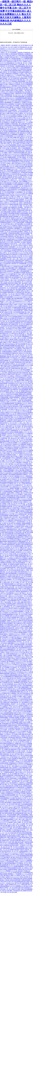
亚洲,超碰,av (25, 87)
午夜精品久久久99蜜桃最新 (19, 444)
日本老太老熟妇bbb (17, 421)
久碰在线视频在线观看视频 (15, 474)
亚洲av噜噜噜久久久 (5, 599)
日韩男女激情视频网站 (23, 725)
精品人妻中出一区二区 (6, 72)
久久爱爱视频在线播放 (13, 799)
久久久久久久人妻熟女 (16, 401)
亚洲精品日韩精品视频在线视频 (14, 262)
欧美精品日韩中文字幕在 (15, 631)
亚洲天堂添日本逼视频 (12, 394)
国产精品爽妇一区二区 (8, 166)
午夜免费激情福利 (27, 406)
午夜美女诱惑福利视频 (7, 495)
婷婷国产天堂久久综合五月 (16, 415)
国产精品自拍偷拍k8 (25, 230)
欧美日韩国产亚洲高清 (12, 325)
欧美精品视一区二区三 (12, 506)
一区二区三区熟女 (19, 587)
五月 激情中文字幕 (9, 590)
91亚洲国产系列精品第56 (15, 362)
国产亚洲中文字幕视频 (9, 552)
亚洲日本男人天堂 (28, 254)
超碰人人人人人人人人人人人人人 (13, 265)
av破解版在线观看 (22, 535)
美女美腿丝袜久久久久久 (20, 403)
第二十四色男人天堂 (23, 757)
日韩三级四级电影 (12, 189)
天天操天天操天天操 (13, 574)
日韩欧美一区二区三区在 (6, 424)
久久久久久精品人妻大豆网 (7, 427)
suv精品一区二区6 (19, 582)
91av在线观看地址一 (13, 110)
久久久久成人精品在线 (17, 871)
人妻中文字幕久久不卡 (20, 772)
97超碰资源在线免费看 (18, 152)
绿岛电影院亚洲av (24, 111)
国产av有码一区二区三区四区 (11, 143)
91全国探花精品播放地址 (21, 606)
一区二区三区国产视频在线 (26, 760)
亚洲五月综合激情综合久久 (24, 101)
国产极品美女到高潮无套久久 (11, 629)
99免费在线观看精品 (7, 351)
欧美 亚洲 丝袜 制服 (7, 96)
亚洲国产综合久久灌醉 (24, 722)
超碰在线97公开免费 (25, 133)
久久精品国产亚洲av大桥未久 (22, 75)
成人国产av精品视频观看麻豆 (24, 685)
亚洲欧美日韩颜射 (27, 471)
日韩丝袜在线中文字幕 (20, 520)
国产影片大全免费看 (10, 269)
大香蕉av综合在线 (19, 166)
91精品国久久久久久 (19, 476)
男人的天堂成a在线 (9, 260)
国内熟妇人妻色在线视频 (22, 544)
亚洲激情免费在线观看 (18, 365)
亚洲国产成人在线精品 (6, 421)
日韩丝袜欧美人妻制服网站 (13, 228)
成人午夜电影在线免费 (14, 58)
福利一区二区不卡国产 (25, 383)
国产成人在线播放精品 (7, 240)
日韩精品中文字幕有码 (14, 84)
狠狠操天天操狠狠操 (9, 650)
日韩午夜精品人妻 (18, 281)
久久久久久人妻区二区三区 (23, 117)
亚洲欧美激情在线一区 (22, 497)
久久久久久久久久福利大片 (21, 297)
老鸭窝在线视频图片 (18, 611)
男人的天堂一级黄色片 (27, 625)
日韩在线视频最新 (18, 451)
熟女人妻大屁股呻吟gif (27, 322)
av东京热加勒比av (23, 436)
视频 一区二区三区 (27, 64)
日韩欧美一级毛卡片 (18, 351)
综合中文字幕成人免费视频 (19, 327)
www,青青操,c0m (10, 558)
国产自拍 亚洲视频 (20, 344)
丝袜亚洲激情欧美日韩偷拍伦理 (10, 353)
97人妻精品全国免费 (20, 167)
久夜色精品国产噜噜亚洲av (14, 737)
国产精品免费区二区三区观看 (22, 224)
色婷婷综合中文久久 (21, 663)
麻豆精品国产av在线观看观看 (18, 287)
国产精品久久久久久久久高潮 (7, 114)
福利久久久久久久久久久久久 (12, 154)
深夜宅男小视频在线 (7, 177)
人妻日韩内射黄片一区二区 (23, 521)
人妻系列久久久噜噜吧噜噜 (26, 782)
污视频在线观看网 (26, 523)
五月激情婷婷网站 (8, 136)
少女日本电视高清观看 (18, 312)
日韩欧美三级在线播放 (27, 397)
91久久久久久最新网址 (25, 429)
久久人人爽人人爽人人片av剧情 (18, 338)
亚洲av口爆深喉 (9, 107)
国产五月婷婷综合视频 (27, 755)
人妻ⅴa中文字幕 (16, 707)
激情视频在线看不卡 (15, 275)
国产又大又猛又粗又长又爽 (13, 333)
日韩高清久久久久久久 (24, 448)
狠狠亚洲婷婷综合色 (11, 529)
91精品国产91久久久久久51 (26, 404)
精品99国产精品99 (19, 345)
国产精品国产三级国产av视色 (16, 284)
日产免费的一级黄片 (7, 152)
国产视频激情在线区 (17, 676)
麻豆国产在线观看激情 (27, 568)
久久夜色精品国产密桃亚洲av (16, 54)
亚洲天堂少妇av (10, 382)
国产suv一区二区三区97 (11, 423)
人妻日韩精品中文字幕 (11, 328)
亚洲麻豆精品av (4, 256)
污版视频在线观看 (17, 491)
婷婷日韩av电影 (6, 266)
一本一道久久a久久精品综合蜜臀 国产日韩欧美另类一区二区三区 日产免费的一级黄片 (16, 198)
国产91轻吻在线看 (21, 745)
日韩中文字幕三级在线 (9, 146)
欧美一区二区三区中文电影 (10, 571)
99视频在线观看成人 (14, 515)
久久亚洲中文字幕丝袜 (20, 107)
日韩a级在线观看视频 (7, 614)
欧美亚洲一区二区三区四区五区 (15, 433)
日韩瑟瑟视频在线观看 (7, 290)
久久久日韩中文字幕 (9, 377)
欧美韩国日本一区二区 (20, 277)
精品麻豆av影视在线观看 (18, 81)
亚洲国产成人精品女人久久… (18, 122)
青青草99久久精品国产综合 (20, 359)
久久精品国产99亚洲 (11, 420)
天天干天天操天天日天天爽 (18, 164)
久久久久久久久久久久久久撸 (14, 581)
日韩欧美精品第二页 (15, 385)
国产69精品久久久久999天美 (19, 766)
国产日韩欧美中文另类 (13, 133)
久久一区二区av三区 (7, 69)
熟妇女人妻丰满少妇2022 (26, 160)
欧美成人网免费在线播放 (16, 432)
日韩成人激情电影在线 (19, 784)
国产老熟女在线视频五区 (6, 500)
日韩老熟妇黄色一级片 (10, 331)
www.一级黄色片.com (7, 199)
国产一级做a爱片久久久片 (16, 342)
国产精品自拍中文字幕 (13, 79)
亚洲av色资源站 (6, 90)
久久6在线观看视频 (9, 861)
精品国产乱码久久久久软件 (24, 420)
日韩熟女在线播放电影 (7, 775)
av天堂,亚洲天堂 (6, 218)
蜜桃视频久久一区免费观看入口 (16, 874)
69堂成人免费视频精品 (23, 336)
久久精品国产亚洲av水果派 (21, 526)
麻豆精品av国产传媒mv (20, 219)
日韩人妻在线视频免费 (7, 533)
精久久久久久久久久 (8, 632)
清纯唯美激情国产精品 (21, 813)
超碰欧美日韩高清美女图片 (7, 407)
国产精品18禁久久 (10, 224)
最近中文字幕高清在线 (18, 787)
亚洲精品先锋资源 (12, 725)
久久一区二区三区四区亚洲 (9, 833)
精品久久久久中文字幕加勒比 (25, 412)
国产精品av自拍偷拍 (27, 426)
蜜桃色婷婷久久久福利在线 (10, 174)
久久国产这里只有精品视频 (7, 751)
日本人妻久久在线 (4, 485)
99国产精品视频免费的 (17, 298)
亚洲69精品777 (15, 699)
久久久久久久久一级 (11, 410)
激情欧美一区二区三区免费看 (9, 773)
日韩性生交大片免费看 (23, 183)
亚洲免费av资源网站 (16, 212)
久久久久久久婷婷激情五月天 (13, 172)
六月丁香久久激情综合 (20, 126)
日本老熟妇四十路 (21, 858)
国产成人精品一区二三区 (6, 784)
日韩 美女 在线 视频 (19, 335)
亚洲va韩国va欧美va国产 (6, 731)
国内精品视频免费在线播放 (15, 70)
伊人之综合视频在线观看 (11, 843)
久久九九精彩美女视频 (9, 647)
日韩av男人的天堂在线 (12, 356)
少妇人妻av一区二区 (20, 427)
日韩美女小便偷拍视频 (27, 357)
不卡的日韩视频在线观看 (26, 57)
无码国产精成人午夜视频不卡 (19, 508)
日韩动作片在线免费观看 (15, 92)
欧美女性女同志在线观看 (6, 687)
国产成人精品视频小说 (22, 331)
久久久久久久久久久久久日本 (22, 303)
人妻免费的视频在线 (20, 66)
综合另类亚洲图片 (10, 268)
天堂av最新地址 (18, 348)
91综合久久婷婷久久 (23, 245)
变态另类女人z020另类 (12, 779)
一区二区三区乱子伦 (14, 205)
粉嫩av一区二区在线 (7, 461)
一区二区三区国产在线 (21, 669)
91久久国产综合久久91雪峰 (21, 464)
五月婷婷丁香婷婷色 (26, 242)
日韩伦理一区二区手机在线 (7, 66)
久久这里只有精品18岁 (21, 834)
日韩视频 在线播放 (9, 526)
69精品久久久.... (11, 75)
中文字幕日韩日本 (22, 85)
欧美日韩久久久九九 (15, 76)
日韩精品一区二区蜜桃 (27, 634)
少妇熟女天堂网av (19, 628)
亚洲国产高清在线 (7, 227)
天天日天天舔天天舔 (18, 435)
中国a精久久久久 (27, 430)
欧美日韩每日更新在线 (9, 167)
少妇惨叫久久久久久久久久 (10, 139)
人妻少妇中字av (24, 187)
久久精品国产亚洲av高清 (14, 728)
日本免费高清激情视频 (18, 96)
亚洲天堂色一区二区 (5, 287)
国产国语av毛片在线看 (19, 495)
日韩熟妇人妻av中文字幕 (21, 492)
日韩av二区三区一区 (15, 391)
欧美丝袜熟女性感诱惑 (17, 231)
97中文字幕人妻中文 (24, 652)
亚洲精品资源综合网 (13, 372)
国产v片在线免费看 (25, 872)
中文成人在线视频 (22, 679)
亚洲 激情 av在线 (4, 362)
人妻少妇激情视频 (21, 269)
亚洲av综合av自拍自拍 (25, 799)
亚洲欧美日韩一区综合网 (8, 840)
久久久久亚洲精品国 (22, 442)
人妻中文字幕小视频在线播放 (21, 687)
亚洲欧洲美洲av (4, 324)
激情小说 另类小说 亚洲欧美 (17, 615)
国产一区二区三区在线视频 (12, 477)
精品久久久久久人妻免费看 (10, 85)
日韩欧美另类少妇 (8, 277)
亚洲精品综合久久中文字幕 (7, 514)
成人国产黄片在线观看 (15, 523)
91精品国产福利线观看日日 (22, 591)
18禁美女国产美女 (10, 392)
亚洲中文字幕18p (25, 385)
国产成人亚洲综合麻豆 (11, 778)
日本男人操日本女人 (16, 374)
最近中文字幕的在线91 (22, 447)
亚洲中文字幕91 (17, 713)
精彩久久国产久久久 (21, 617)
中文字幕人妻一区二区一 (21, 63)
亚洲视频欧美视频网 (9, 345)
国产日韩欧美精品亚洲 (25, 123)
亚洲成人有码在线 (23, 204)
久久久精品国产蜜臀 (18, 380)
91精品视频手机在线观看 (24, 379)
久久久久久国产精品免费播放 (22, 369)
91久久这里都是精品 (9, 151)
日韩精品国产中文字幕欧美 (7, 690)
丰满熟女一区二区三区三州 (26, 113)
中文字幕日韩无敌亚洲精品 (9, 863)
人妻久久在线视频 (4, 389)
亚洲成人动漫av (14, 113)
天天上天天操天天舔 (24, 110)
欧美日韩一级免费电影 (14, 682)
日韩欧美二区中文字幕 (9, 700)
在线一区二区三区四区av (11, 128)
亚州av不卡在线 (7, 842)
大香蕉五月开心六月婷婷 (11, 436)
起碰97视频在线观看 (9, 588)
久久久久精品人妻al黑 (13, 670)
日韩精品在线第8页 (9, 772)
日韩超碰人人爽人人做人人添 (11, 280)
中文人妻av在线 (13, 178)
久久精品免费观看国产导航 (24, 559)
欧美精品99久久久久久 (21, 301)
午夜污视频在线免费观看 (6, 819)
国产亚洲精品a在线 (5, 550)
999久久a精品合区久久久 (15, 486)
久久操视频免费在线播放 (14, 691)
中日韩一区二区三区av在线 (10, 892)
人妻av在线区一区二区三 (10, 602)
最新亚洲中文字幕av (16, 749)
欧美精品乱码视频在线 (14, 322)
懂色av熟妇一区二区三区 (8, 834)
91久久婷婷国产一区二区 (26, 488)
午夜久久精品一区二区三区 (10, 453)
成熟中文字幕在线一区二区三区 (11, 175)
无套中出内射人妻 (17, 468)
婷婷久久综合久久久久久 (22, 366)
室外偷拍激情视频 (23, 221)
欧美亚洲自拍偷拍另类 (6, 254)
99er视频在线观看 (16, 307)
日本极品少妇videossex (7, 335)
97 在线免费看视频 (26, 148)
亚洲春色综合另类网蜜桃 (11, 221)
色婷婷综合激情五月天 (23, 828)
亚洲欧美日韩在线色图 (20, 171)
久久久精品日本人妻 (10, 597)
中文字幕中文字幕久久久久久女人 (16, 409)
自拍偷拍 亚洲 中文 (7, 479)
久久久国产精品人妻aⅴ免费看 (11, 105)
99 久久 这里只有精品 (5, 251)
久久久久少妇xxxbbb (18, 330)
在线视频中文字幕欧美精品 (11, 123)
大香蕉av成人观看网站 (18, 716)
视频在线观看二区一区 (24, 541)
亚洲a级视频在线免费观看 (20, 309)
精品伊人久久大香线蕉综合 (26, 738)
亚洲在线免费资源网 (15, 880)
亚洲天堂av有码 (13, 379)
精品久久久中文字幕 (18, 424)
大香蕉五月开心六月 (11, 679)
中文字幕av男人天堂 (17, 251)
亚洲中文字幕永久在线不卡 (7, 418)
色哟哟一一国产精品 (24, 90)
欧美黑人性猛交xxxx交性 (14, 445)
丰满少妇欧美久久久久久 (19, 461)
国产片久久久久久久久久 (17, 371)
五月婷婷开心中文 (15, 626)
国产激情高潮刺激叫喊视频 (12, 160)
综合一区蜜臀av (16, 489)
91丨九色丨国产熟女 (8, 464)
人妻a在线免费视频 (11, 814)
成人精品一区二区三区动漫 (20, 614)
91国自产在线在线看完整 (18, 142)
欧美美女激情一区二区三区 (12, 429)
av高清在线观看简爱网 (21, 392)
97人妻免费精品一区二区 (21, 192)
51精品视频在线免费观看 (17, 577)
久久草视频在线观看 (7, 491)
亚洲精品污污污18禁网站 (22, 540)
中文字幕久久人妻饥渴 (9, 663)
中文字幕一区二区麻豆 (14, 196)
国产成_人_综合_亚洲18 (19, 243)
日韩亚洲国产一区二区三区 (16, 246)
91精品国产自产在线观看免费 (18, 263)
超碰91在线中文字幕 (5, 161)
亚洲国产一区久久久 (7, 435)
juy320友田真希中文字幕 (10, 764)
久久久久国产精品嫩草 (25, 711)
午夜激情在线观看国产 (14, 397)
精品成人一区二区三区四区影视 (23, 796)
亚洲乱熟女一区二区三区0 (10, 245)
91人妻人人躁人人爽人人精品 (15, 259)
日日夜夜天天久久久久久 (23, 453)
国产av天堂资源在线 (5, 263)
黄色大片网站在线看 (14, 831)
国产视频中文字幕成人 (26, 717)
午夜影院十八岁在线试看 (25, 843)
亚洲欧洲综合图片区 (20, 840)
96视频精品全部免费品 (6, 562)
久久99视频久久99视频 (6, 635)
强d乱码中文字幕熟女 (5, 489)
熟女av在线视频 (8, 716)
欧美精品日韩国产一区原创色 (17, 845)
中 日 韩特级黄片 (23, 356)
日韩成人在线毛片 (12, 210)
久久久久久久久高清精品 (16, 494)
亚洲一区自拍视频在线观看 (25, 804)
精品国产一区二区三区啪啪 (18, 704)
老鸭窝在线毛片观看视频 (11, 73)
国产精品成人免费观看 (27, 664)
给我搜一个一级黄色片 (18, 454)
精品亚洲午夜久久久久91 (11, 313)
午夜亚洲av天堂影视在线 (23, 52)
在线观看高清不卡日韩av (12, 271)
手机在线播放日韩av (8, 348)
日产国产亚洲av (7, 307)
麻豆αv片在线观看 (13, 473)
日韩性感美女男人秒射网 (11, 786)
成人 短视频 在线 (16, 743)
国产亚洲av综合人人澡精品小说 (19, 735)
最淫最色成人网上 (12, 697)
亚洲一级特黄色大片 (17, 729)
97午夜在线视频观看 (17, 184)
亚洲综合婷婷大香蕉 (22, 210)
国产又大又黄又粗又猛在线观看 (18, 465)
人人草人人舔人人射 (9, 301)
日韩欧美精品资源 (25, 154)
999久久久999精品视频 (20, 740)
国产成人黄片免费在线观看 (26, 82)
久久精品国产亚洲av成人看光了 (11, 57)
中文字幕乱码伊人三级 (16, 278)
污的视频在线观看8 (5, 502)
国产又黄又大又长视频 (16, 550)
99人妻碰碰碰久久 (16, 102)
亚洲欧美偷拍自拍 (4, 748)
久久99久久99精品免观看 (17, 222)
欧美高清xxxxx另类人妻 (26, 280)
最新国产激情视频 (13, 216)
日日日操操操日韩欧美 (20, 418)
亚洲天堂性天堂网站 (13, 283)
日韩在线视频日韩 (26, 70)
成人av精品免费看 (8, 171)
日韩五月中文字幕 (23, 353)
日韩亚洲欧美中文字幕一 (16, 770)
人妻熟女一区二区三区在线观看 (8, 52)
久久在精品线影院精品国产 (9, 567)
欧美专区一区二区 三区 (12, 851)
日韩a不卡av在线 (4, 473)
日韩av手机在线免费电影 (18, 562)
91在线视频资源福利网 (21, 98)
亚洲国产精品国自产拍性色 (9, 257)
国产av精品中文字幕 (7, 312)
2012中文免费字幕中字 (11, 274)
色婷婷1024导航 (4, 58)
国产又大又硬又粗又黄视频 (10, 442)
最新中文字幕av (4, 84)
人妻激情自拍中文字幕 (20, 93)
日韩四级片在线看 (4, 720)
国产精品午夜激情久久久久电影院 (17, 158)
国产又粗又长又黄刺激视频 (15, 99)
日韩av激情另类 (6, 363)
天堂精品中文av (16, 664)
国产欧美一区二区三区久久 (12, 547)
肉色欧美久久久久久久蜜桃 (15, 306)
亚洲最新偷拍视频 (26, 500)
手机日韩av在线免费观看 (25, 574)
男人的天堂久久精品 (14, 864)
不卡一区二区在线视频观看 (11, 722)
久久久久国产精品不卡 (20, 136)
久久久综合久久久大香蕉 (11, 82)
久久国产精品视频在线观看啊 (24, 688)
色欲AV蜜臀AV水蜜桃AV (15, 811)
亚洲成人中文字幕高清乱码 (20, 69)
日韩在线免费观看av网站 (26, 360)
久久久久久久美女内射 (27, 499)
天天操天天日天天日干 (21, 195)
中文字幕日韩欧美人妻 (6, 857)
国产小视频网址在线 (20, 268)
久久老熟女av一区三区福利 (11, 734)
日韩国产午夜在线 (8, 339)
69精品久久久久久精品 (11, 412)
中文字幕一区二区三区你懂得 (7, 321)
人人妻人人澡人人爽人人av (25, 423)
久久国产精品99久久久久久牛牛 (12, 708)
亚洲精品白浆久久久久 (14, 884)
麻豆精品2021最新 (8, 875)
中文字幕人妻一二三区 (23, 503)
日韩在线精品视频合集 (7, 714)
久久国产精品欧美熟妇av (23, 837)
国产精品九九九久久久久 (20, 382)
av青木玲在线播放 (25, 708)
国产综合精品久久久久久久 (7, 666)
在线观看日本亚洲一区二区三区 (8, 413)
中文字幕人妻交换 (28, 253)
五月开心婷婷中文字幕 (13, 215)
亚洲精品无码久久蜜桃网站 (7, 104)
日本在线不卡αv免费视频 (8, 511)
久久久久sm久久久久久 (22, 315)
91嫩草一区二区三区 (24, 456)
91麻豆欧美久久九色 (8, 186)
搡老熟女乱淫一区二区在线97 (14, 87)
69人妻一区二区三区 (20, 439)
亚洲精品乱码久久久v (11, 190)
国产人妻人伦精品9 (26, 249)
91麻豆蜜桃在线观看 (17, 125)
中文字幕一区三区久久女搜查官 (16, 846)
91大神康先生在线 (10, 752)
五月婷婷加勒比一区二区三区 (23, 597)
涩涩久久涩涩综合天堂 (10, 672)
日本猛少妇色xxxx (22, 178)
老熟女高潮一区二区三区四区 (13, 426)
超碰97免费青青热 (23, 372)
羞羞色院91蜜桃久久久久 (19, 120)
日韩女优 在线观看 (11, 617)
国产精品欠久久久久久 (22, 257)
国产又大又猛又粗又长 (7, 126)
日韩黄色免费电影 (27, 240)
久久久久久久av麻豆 (20, 193)
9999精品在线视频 (24, 215)
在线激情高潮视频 (16, 249)
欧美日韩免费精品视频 (18, 719)
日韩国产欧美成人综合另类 (7, 587)
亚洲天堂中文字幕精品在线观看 (10, 204)
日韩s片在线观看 (7, 142)
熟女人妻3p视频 (26, 92)
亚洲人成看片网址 (22, 602)
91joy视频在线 (28, 719)
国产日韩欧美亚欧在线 (14, 368)
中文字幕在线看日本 (9, 63)
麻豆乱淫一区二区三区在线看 (23, 576)
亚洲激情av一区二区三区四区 (13, 579)
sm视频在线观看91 (23, 851)
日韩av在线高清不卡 (26, 887)
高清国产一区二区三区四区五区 (11, 78)
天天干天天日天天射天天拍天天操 (21, 801)
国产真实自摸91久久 (20, 318)
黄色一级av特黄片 (15, 242)
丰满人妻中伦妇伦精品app (8, 344)
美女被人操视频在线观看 (10, 131)
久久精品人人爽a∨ (23, 73)
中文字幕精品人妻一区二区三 (14, 483)
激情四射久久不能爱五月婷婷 (7, 576)
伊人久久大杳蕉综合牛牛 (16, 485)
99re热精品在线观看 (18, 199)
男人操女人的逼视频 (5, 792)
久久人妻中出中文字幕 (7, 219)
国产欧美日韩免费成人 (14, 499)
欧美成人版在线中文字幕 (13, 622)
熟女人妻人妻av (13, 256)
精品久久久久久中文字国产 (16, 596)
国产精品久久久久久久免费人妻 (10, 181)
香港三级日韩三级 (10, 341)
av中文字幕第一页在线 (10, 108)
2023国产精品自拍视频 (17, 140)
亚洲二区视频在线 (4, 845)
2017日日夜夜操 (19, 239)
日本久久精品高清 (10, 591)
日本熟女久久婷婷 (4, 401)
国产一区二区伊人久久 (6, 81)
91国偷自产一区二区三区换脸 (14, 620)
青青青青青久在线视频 (16, 116)
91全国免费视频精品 (22, 778)
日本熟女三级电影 (17, 561)
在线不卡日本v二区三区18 (6, 281)
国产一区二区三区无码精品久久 (13, 295)
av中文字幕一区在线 (20, 751)
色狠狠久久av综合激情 (18, 72)
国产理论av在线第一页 (18, 177)
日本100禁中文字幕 (19, 104)
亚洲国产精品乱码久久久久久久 (15, 300)
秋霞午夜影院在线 (19, 151)
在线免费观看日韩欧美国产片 (22, 395)
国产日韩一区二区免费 (10, 696)
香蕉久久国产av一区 (21, 527)
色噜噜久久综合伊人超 (13, 111)
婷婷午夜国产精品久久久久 (13, 755)
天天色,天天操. (5, 148)
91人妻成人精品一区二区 (8, 582)
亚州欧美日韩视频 (27, 878)
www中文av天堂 (15, 230)
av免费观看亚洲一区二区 (10, 95)
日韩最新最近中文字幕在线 (18, 161)
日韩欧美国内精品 (18, 775)
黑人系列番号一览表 (15, 148)
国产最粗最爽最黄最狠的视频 (25, 855)
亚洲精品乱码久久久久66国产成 (18, 653)
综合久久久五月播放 (9, 318)
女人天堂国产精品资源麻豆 (19, 556)
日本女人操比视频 (19, 470)
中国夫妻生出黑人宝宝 (9, 517)
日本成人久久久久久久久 (6, 330)
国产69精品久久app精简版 (17, 608)
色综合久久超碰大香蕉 (13, 67)
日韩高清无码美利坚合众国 (23, 321)
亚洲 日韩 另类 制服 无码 (17, 599)
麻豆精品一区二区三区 (22, 60)
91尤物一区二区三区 (8, 476)
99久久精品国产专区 (25, 480)
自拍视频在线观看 (4, 398)
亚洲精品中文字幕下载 (24, 201)
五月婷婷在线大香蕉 (22, 573)
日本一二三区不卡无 (20, 169)
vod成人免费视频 (23, 181)
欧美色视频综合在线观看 (15, 585)
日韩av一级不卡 (22, 274)
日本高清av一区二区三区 (8, 294)
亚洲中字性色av (8, 365)
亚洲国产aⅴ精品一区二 (18, 655)
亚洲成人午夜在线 (10, 195)
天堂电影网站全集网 (10, 603)
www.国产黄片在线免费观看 (24, 400)
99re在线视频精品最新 (23, 189)
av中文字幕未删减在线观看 (7, 403)
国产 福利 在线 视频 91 (16, 827)
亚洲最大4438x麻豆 (27, 102)
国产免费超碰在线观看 (23, 131)
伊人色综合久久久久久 (9, 98)
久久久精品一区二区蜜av (16, 202)
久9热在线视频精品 (11, 559)
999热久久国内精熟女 (7, 451)
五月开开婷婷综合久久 (7, 309)
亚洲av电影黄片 (24, 682)
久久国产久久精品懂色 (16, 462)
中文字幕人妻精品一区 (22, 157)
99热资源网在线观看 (19, 533)
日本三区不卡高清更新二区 (26, 609)
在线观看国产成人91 (26, 681)
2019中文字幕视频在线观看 (11, 201)
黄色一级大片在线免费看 (21, 517)
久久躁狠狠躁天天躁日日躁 (18, 659)
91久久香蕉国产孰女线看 (24, 190)
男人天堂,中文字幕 (27, 251)
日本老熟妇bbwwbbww (13, 383)
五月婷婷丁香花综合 (24, 779)
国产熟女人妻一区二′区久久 (21, 236)
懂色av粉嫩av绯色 (14, 137)
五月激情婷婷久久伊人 (10, 776)
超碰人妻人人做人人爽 (25, 79)
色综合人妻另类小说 (7, 120)
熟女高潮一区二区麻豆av (8, 376)
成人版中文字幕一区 (9, 369)
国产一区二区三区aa (17, 354)
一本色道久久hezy (4, 757)
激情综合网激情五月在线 (6, 243)
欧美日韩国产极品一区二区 (26, 286)
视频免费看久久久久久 (13, 643)
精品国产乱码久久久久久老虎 (14, 789)
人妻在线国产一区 (13, 810)
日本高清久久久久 (26, 561)
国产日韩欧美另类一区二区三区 (17, 324)
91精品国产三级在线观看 (8, 640)
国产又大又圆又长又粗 (20, 407)
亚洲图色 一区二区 (17, 450)
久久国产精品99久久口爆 (9, 447)
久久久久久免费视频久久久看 (17, 886)
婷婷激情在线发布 (12, 543)
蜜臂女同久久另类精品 (21, 558)
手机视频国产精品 (19, 347)
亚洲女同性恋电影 (26, 483)
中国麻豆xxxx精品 (21, 108)
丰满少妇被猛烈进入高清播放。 (15, 207)
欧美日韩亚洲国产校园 (21, 341)
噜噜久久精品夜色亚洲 (9, 239)
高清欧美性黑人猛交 (21, 603)
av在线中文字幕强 (15, 889)
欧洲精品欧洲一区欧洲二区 (13, 625)
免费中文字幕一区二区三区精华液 (16, 825)
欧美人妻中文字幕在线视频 (18, 119)
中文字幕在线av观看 (26, 746)
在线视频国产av (13, 732)
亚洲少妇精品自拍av (16, 149)
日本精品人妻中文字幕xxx (12, 456)
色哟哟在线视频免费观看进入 (10, 760)
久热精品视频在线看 (5, 230)
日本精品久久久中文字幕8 (9, 60)
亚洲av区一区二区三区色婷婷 (17, 363)
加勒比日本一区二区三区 (6, 570)
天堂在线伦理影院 (17, 227)
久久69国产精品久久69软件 (17, 720)
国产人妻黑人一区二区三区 (25, 438)
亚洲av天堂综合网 (11, 858)
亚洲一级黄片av (19, 588)
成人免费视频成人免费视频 (16, 134)
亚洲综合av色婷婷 (16, 225)
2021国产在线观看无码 (13, 758)
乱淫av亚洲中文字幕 (10, 117)
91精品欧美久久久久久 (21, 552)
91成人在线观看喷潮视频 (6, 713)
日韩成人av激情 (13, 304)
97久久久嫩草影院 (8, 520)
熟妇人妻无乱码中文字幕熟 (20, 857)
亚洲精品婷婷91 (24, 78)
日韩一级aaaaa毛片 (12, 438)
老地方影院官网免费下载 (8, 813)
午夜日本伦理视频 (24, 233)
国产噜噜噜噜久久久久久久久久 (15, 661)
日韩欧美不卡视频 (26, 585)
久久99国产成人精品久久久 (11, 55)
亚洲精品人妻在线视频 (9, 213)
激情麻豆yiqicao (10, 169)
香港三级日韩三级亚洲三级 (18, 89)
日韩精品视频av (10, 492)
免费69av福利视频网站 (6, 102)
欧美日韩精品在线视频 (6, 743)
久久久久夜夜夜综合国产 (21, 514)
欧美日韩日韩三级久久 (19, 570)
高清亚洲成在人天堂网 (16, 64)
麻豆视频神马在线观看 (19, 272)
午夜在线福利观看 (24, 271)
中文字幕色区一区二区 (23, 139)
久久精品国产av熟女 (11, 822)
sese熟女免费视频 (27, 262)
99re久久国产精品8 (22, 808)
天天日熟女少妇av (9, 193)
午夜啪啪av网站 (23, 313)
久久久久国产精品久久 (7, 594)
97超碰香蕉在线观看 (10, 745)
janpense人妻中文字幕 (18, 684)
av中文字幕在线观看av (11, 145)
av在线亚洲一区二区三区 (22, 114)
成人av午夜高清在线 (14, 360)
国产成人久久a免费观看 (10, 400)
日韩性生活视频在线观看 (10, 675)
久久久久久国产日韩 (11, 101)
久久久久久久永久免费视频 (24, 764)
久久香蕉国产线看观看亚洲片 (7, 544)
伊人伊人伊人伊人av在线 (11, 286)
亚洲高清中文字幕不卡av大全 (14, 61)
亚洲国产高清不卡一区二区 (12, 549)
